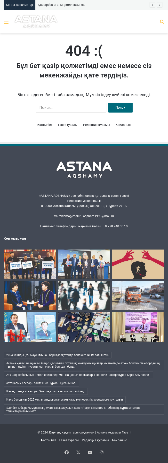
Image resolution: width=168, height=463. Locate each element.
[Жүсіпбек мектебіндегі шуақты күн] (138, 327)
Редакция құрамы (96, 125)
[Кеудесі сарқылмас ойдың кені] (84, 264)
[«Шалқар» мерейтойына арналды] (30, 264)
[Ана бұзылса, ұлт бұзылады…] (30, 296)
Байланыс (123, 125)
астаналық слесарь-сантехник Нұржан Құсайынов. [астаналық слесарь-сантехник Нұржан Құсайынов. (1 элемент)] (41, 383)
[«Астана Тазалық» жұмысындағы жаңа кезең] (138, 296)
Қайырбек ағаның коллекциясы (61, 5)
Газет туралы (67, 125)
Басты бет (44, 125)
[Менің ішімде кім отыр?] (84, 296)
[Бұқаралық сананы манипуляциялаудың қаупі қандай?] (138, 264)
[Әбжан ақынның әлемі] (30, 327)
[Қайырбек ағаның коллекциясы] (84, 327)
